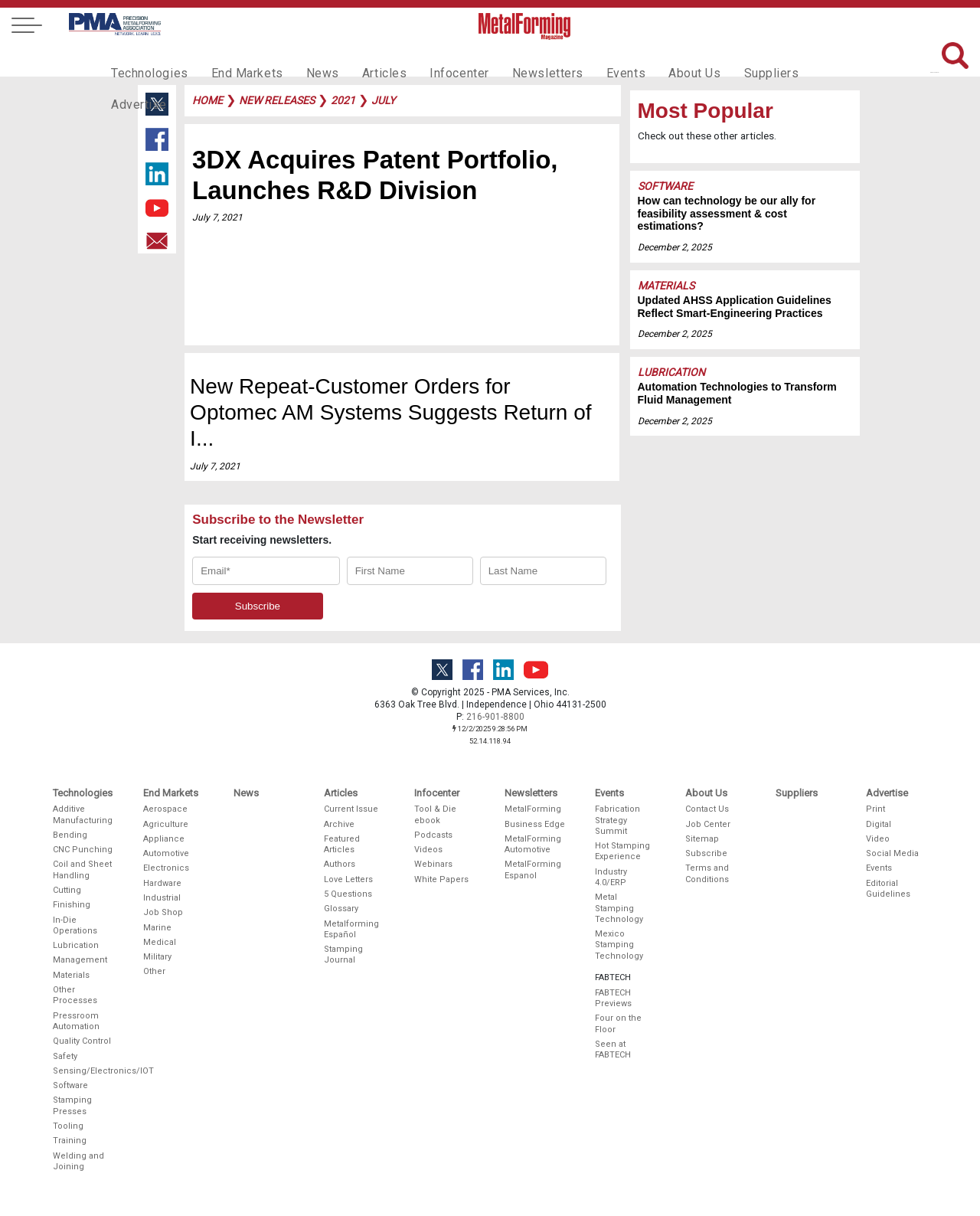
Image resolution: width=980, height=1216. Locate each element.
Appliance (164, 839)
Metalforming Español (351, 929)
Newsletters (515, 58)
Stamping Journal (343, 954)
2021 (343, 100)
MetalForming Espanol (533, 869)
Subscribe (706, 853)
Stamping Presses (72, 1105)
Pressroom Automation (76, 1021)
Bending (70, 835)
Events (587, 58)
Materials (666, 285)
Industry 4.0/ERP (611, 877)
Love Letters (348, 879)
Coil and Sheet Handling (82, 869)
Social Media (892, 853)
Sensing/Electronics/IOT (83, 1071)
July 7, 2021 (217, 217)
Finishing (71, 905)
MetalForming (533, 809)
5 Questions (348, 894)
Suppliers (723, 58)
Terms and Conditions (707, 873)
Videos (428, 850)
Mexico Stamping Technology (619, 945)
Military (157, 957)
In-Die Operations (75, 925)
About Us (651, 58)
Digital (878, 824)
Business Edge (535, 824)
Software (665, 186)
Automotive (166, 853)
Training (70, 1141)
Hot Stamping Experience (622, 851)
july (383, 100)
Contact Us (707, 809)
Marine (157, 928)
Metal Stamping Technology (619, 908)
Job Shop (163, 912)
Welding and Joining (78, 1161)
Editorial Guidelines (888, 888)
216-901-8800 (495, 716)
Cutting (67, 890)
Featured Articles (342, 844)
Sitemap (702, 839)
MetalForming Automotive (533, 844)
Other (154, 971)
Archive (339, 824)
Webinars (433, 864)
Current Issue (351, 809)
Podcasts (433, 835)
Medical (159, 942)
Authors (339, 864)
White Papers (441, 879)
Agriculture (165, 824)
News (306, 58)
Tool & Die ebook (435, 814)
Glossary (341, 909)
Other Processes (75, 995)
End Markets (236, 58)
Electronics (166, 868)
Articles (363, 58)
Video (878, 839)
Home (207, 100)
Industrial (162, 898)
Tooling (68, 1126)
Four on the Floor (618, 1023)
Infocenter (433, 58)
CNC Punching (83, 850)
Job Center (707, 824)
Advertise (796, 58)
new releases (277, 100)
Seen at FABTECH (613, 1049)
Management (80, 960)
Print (875, 809)
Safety (65, 1056)
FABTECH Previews (613, 998)
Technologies (146, 58)
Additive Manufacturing (83, 814)
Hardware (162, 883)
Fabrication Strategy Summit (617, 820)
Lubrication (671, 372)
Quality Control (82, 1041)
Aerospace (165, 809)
